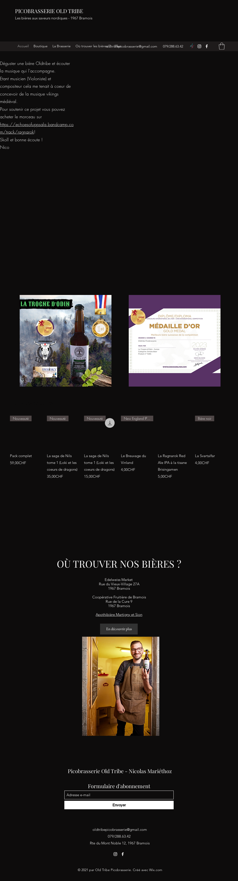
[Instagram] (199, 46)
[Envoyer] (119, 805)
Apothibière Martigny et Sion (119, 614)
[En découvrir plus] (119, 629)
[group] (119, 447)
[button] (222, 46)
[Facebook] (206, 46)
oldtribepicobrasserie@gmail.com (131, 46)
